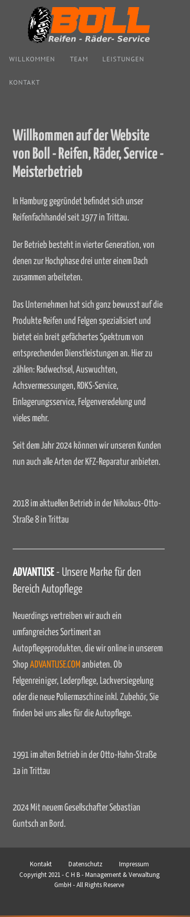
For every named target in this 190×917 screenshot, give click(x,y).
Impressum (134, 864)
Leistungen (123, 59)
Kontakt (24, 82)
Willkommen (32, 59)
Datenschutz (85, 864)
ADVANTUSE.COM (55, 665)
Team (79, 59)
